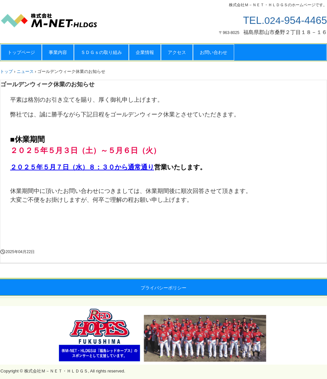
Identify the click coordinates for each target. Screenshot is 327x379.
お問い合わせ (213, 52)
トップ (6, 71)
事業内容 (58, 52)
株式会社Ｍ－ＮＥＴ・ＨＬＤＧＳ (65, 23)
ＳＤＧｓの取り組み (101, 52)
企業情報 (145, 52)
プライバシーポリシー (163, 287)
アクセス (177, 52)
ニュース (25, 71)
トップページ (21, 52)
